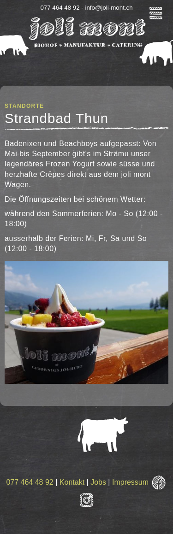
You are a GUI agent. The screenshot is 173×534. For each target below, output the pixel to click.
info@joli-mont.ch (108, 7)
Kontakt (72, 482)
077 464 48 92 (29, 482)
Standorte (24, 106)
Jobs (98, 482)
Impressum (130, 482)
